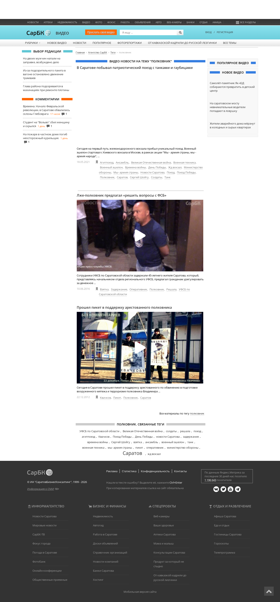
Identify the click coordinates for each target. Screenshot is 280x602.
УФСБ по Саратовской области (99, 431)
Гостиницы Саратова (227, 534)
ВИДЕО (62, 33)
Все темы (229, 43)
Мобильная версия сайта (140, 592)
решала (185, 431)
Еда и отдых (221, 525)
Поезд (171, 172)
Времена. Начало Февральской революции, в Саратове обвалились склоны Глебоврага (46, 110)
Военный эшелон (111, 167)
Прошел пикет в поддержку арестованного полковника (124, 307)
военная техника (93, 447)
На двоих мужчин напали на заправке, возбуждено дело (41, 60)
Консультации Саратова (169, 552)
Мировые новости (44, 525)
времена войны (97, 442)
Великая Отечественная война (151, 162)
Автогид (98, 525)
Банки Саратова (103, 571)
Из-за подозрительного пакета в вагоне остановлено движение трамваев (44, 74)
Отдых (203, 22)
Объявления (143, 22)
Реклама (111, 471)
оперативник (155, 447)
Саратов (122, 177)
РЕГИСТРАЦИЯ (225, 32)
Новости (33, 22)
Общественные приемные (49, 580)
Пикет (117, 398)
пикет (139, 447)
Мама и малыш (163, 543)
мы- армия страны (120, 447)
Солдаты (156, 177)
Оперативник (138, 289)
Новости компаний (105, 561)
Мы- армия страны (125, 172)
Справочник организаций (110, 552)
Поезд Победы (186, 172)
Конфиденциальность (155, 471)
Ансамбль (122, 162)
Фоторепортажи (129, 43)
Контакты (180, 471)
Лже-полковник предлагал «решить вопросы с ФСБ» (121, 195)
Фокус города (41, 543)
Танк (167, 177)
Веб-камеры (174, 22)
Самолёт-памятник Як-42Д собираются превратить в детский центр (232, 87)
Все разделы (246, 22)
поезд (197, 431)
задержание (191, 436)
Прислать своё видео (101, 32)
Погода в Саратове (44, 552)
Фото (98, 22)
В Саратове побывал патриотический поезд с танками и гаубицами (135, 67)
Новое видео (57, 43)
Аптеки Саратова (164, 534)
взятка (137, 442)
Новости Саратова (152, 172)
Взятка (104, 289)
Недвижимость (67, 22)
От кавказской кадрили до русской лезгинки (182, 43)
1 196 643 (210, 480)
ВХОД (208, 32)
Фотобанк (39, 561)
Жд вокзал (175, 167)
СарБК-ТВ (38, 534)
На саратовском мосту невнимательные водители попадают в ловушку (227, 107)
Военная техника (184, 162)
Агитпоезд (106, 162)
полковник (197, 413)
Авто (159, 22)
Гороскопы (221, 543)
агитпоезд (88, 436)
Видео (86, 22)
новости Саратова (168, 436)
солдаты (171, 431)
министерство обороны (182, 447)
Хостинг (98, 580)
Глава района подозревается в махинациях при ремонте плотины (46, 88)
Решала (171, 289)
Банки (190, 22)
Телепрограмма (224, 552)
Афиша (217, 22)
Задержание (119, 289)
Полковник (107, 177)
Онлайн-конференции (47, 571)
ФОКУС (111, 22)
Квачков (105, 398)
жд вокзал (154, 454)
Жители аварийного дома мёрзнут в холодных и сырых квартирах (232, 125)
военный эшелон (173, 442)
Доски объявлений (105, 543)
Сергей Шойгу (139, 177)
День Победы (157, 167)
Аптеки (48, 22)
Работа (125, 22)
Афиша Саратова (225, 516)
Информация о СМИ (40, 489)
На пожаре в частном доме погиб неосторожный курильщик (45, 136)
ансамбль (151, 442)
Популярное (102, 43)
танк (190, 442)
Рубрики (33, 43)
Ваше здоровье (163, 525)
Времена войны (135, 167)
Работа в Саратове (105, 534)
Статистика (129, 471)
